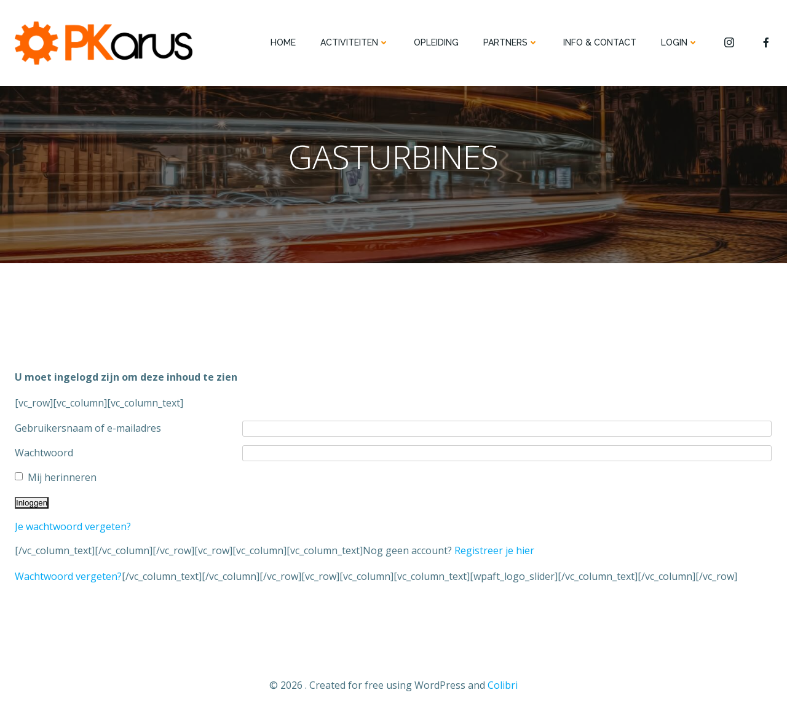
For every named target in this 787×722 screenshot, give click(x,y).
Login (679, 42)
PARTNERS (511, 42)
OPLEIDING (436, 42)
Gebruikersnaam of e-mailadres (88, 428)
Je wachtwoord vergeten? (73, 526)
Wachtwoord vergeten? (68, 576)
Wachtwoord (44, 452)
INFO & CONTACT (599, 42)
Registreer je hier (494, 550)
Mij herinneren (62, 477)
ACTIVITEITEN (354, 42)
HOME (283, 42)
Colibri (503, 685)
